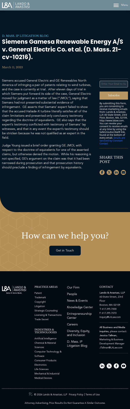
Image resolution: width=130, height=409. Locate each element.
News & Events (77, 300)
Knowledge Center (80, 307)
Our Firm (73, 287)
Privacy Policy (76, 394)
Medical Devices (43, 378)
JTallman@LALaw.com (111, 348)
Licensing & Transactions (48, 315)
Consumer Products (45, 360)
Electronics (41, 365)
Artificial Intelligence (46, 338)
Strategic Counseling (46, 311)
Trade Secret (42, 319)
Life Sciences (42, 369)
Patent (38, 293)
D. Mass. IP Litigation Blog (25, 35)
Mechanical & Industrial (47, 374)
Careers (72, 324)
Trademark (40, 297)
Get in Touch (65, 250)
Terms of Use (92, 394)
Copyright (40, 302)
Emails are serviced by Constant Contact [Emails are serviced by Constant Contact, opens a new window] (112, 140)
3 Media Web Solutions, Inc (30, 394)
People (72, 294)
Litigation (40, 306)
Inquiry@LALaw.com (110, 317)
